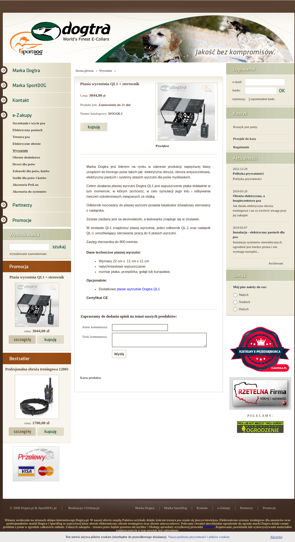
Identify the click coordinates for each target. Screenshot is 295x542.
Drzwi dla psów (24, 164)
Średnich (244, 302)
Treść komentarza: (94, 336)
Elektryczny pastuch (27, 130)
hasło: (237, 90)
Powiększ (162, 146)
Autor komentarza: (95, 327)
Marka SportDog (175, 508)
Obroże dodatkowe (26, 157)
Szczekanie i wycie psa (29, 123)
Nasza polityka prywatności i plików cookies (199, 537)
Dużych (244, 309)
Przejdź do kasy (245, 138)
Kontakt (202, 508)
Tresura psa (21, 137)
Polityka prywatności (248, 173)
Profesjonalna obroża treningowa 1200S (37, 369)
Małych (244, 294)
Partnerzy (246, 508)
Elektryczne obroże (27, 143)
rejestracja (239, 99)
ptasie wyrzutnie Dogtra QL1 (138, 289)
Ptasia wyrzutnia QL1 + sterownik (37, 277)
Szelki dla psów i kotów (30, 178)
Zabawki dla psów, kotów (31, 171)
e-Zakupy (223, 508)
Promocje (269, 508)
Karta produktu (90, 380)
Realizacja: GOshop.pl (83, 508)
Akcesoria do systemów (30, 191)
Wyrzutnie (20, 150)
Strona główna (85, 70)
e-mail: (237, 82)
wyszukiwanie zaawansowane (28, 253)
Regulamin (241, 147)
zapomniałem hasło (263, 99)
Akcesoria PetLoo (25, 184)
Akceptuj (276, 537)
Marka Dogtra (144, 508)
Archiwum (276, 263)
